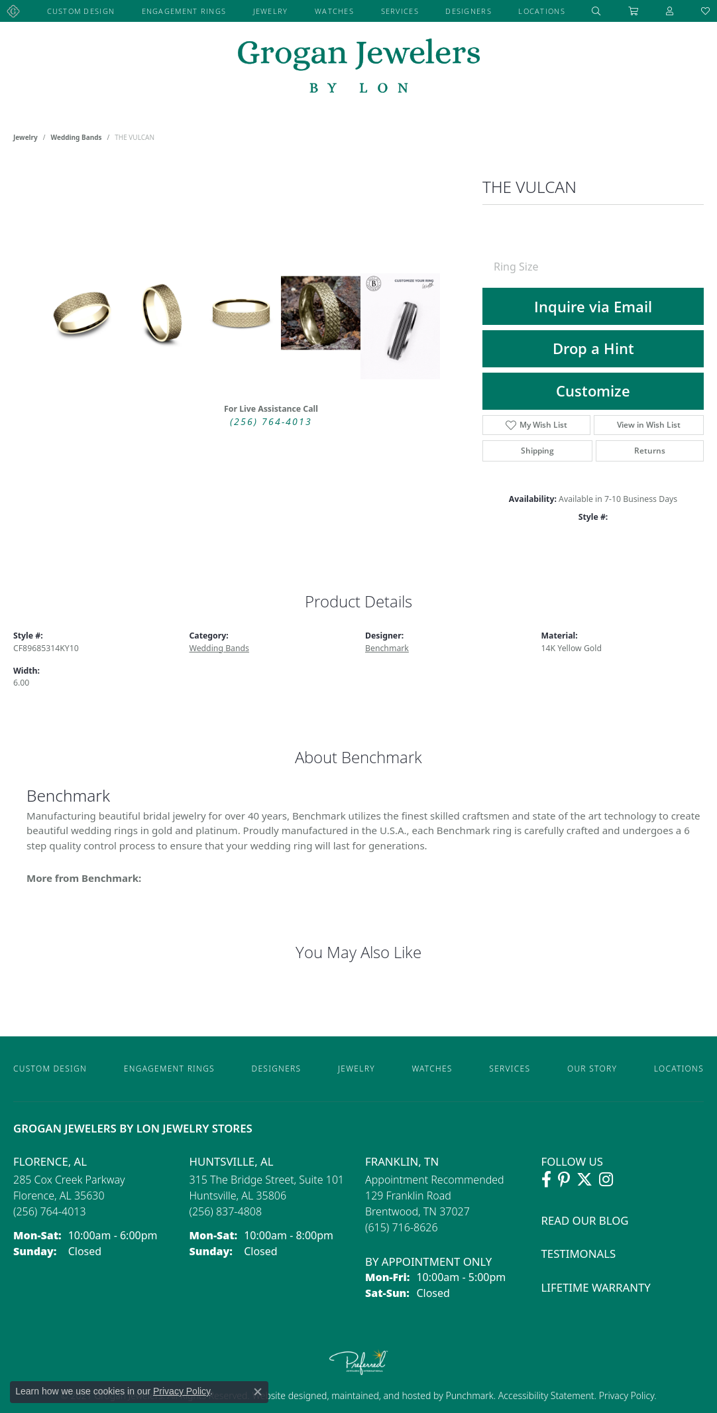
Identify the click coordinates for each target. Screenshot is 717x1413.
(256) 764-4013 (271, 421)
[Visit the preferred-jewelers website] (358, 1362)
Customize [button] (593, 390)
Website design (284, 1395)
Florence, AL (50, 1161)
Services (400, 11)
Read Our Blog (585, 1220)
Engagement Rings (184, 11)
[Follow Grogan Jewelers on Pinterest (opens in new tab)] (564, 1180)
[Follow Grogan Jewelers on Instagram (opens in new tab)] (606, 1180)
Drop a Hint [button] (593, 348)
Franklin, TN (402, 1161)
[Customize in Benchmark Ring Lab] (400, 326)
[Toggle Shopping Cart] (633, 11)
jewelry (25, 137)
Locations (541, 11)
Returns (649, 450)
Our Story (592, 1068)
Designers (468, 11)
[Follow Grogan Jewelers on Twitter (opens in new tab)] (584, 1180)
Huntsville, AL (232, 1161)
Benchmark (387, 648)
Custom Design (81, 11)
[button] (596, 11)
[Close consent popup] (258, 1392)
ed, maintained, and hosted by (380, 1395)
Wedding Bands (76, 137)
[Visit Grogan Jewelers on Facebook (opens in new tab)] (546, 1180)
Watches (334, 11)
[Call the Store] (49, 1211)
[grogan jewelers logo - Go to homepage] (359, 67)
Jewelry (270, 11)
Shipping (537, 450)
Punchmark (469, 1395)
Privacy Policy (625, 1395)
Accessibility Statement (546, 1395)
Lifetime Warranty (596, 1287)
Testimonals (578, 1253)
